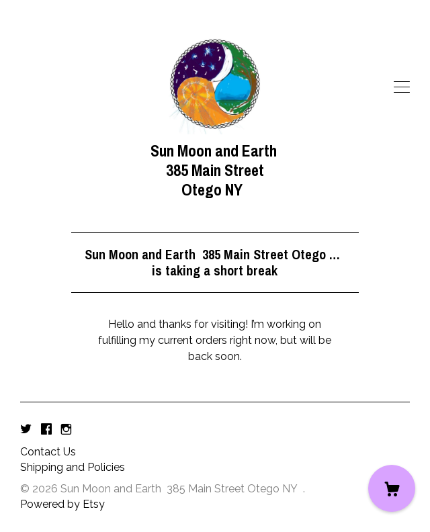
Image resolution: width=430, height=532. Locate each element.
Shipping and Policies (72, 467)
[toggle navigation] (402, 87)
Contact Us (48, 451)
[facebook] (46, 429)
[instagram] (66, 429)
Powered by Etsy (62, 504)
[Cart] (391, 488)
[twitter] (26, 429)
